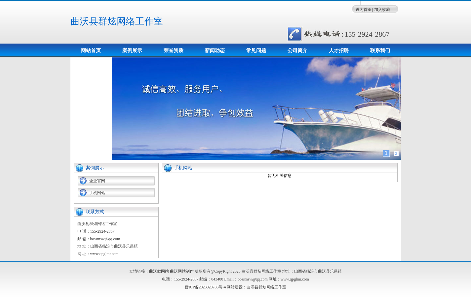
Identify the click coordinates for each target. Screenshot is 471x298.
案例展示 (132, 50)
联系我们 (380, 50)
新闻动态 (215, 50)
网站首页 (91, 50)
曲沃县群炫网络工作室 (116, 21)
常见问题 (256, 50)
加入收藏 (382, 9)
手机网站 (97, 192)
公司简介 (297, 50)
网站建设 (235, 287)
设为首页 (364, 9)
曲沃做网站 (159, 271)
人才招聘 (339, 50)
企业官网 (97, 181)
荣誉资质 (173, 50)
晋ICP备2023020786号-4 (205, 287)
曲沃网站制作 (182, 271)
